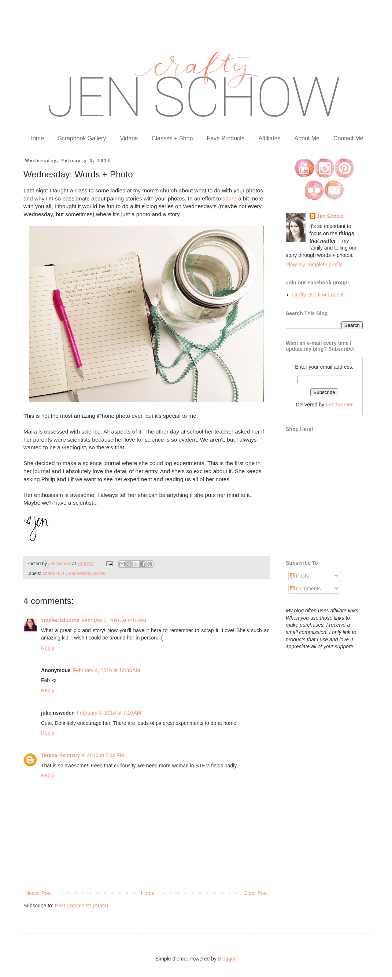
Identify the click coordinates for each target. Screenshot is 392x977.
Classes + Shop (172, 138)
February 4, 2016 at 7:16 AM (109, 713)
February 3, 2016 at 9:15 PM (114, 620)
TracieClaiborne (60, 620)
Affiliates (269, 138)
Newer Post (38, 893)
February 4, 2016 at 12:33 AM (106, 670)
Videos (129, 138)
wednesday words (86, 573)
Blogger (226, 959)
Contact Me (348, 138)
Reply (47, 648)
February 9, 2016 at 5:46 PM (91, 755)
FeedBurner (339, 405)
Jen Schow (330, 216)
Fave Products (225, 138)
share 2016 (54, 573)
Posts (299, 576)
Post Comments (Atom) (81, 905)
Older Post (256, 893)
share (229, 198)
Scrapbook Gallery (82, 138)
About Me (306, 138)
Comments (305, 588)
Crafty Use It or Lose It (318, 295)
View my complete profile (314, 265)
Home (36, 138)
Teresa (49, 755)
